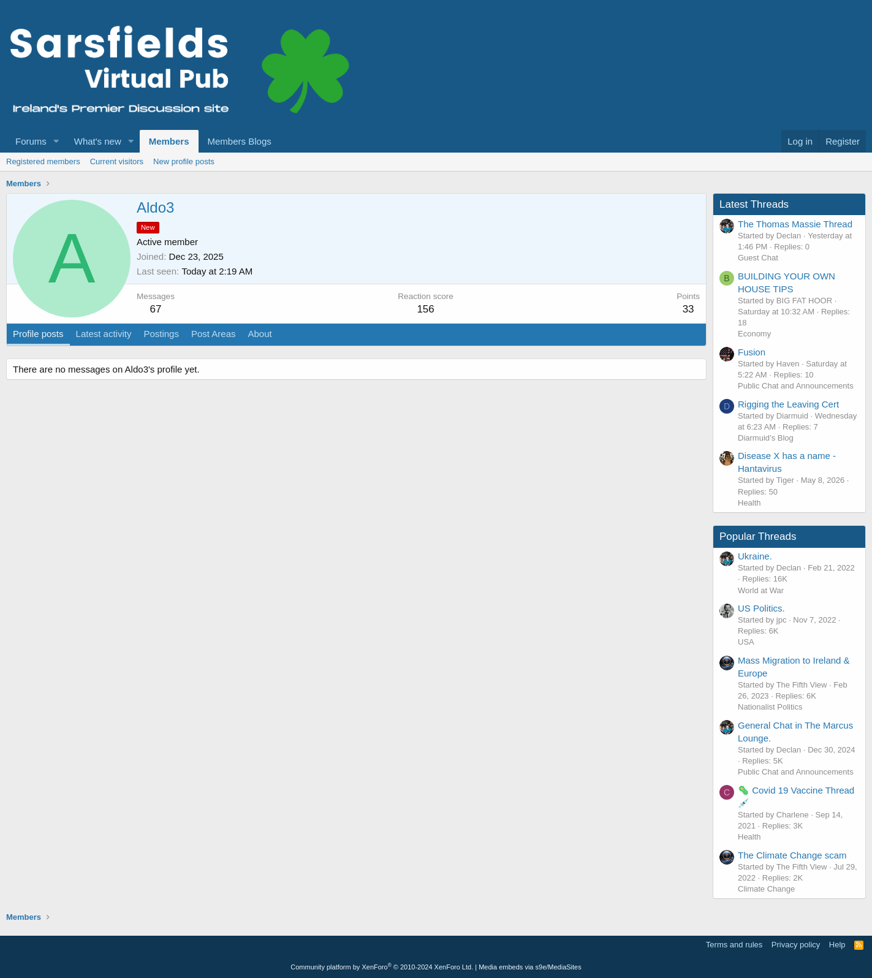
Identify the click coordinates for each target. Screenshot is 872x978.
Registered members (43, 161)
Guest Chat (758, 257)
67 (156, 309)
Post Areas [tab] (213, 333)
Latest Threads (754, 204)
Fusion (751, 352)
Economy (754, 333)
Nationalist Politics (770, 706)
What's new (97, 141)
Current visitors (116, 161)
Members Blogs (239, 141)
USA (746, 641)
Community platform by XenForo (381, 967)
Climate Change (766, 888)
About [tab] (260, 333)
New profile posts (183, 161)
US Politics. (761, 608)
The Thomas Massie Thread (795, 224)
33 (688, 309)
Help (837, 944)
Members (169, 141)
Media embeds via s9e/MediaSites (530, 967)
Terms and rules (734, 944)
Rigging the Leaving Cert (788, 404)
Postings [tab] (161, 333)
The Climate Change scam (792, 855)
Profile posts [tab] (38, 333)
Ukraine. (755, 556)
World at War (761, 590)
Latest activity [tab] (104, 333)
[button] (56, 141)
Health (749, 502)
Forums (31, 141)
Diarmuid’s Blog (766, 437)
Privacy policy (796, 944)
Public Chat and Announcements (796, 385)
